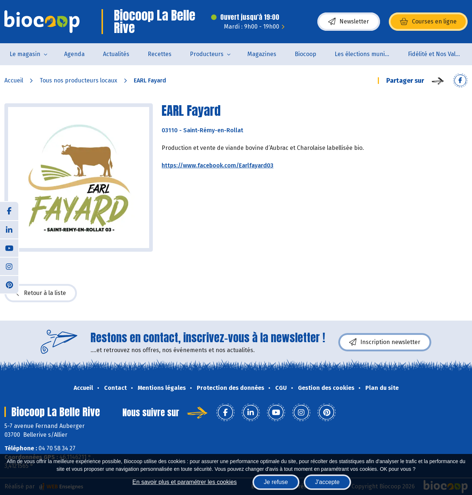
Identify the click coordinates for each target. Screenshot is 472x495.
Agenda (74, 54)
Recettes (160, 54)
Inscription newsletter (384, 342)
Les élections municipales (367, 54)
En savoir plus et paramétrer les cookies (184, 482)
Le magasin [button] (25, 54)
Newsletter (348, 21)
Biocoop (305, 54)
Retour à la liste (40, 293)
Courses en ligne (428, 21)
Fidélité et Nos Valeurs (438, 54)
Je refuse (276, 482)
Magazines (261, 54)
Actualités (116, 54)
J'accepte (327, 482)
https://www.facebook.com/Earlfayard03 (217, 165)
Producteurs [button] (207, 54)
